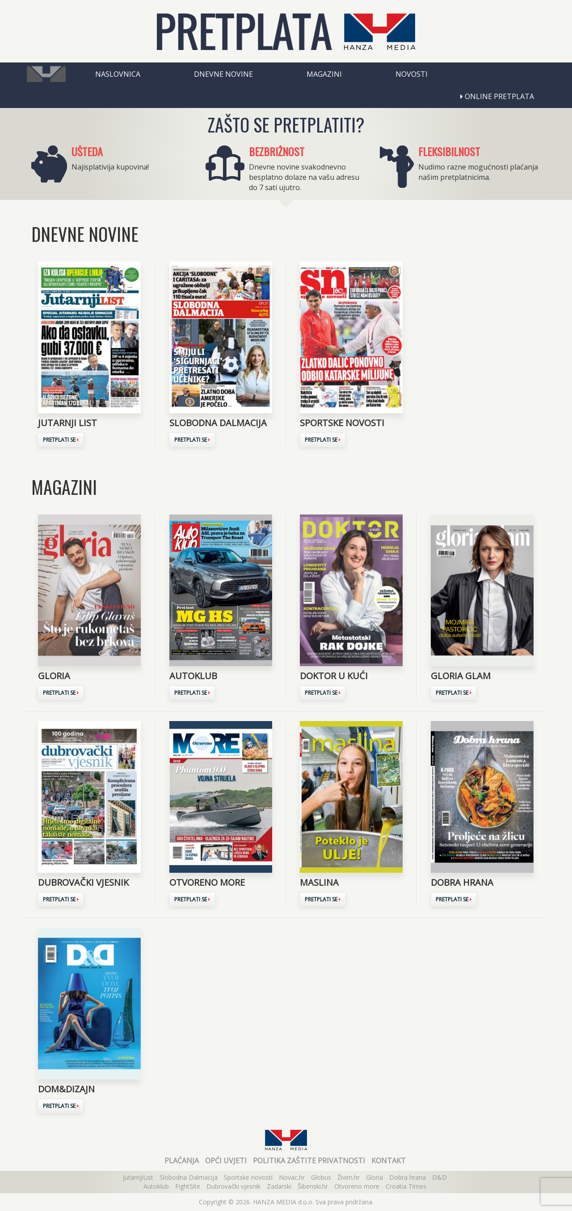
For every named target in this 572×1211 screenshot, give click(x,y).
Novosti (411, 74)
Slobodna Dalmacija (189, 1177)
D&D (439, 1177)
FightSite (187, 1186)
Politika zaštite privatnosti (309, 1160)
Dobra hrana (407, 1177)
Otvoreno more (356, 1186)
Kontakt (388, 1160)
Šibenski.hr (313, 1186)
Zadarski (279, 1186)
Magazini (324, 74)
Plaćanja (181, 1160)
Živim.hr (348, 1177)
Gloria (374, 1177)
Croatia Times (406, 1186)
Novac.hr (292, 1177)
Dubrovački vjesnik (233, 1186)
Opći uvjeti (226, 1160)
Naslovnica (117, 74)
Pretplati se (61, 440)
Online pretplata (497, 96)
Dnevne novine (223, 74)
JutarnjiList (138, 1177)
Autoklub (156, 1186)
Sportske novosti (248, 1177)
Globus (321, 1177)
